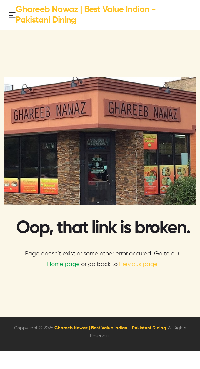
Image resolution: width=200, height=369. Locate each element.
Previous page (138, 264)
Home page (63, 264)
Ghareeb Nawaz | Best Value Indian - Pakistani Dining (110, 328)
